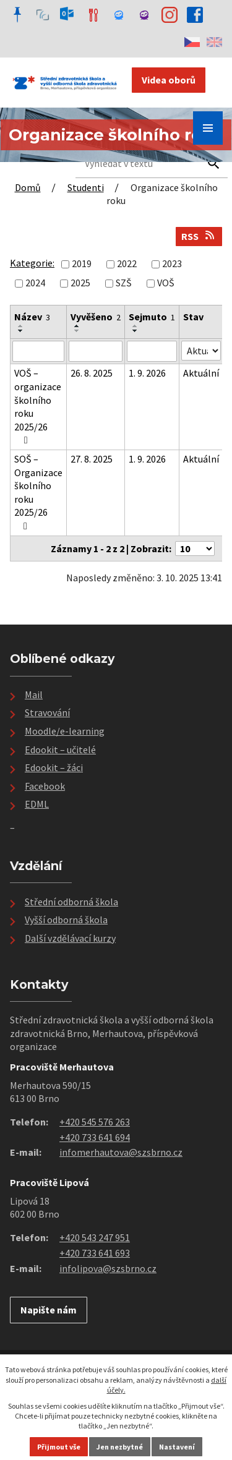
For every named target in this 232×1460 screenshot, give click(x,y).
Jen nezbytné (120, 1446)
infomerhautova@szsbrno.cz (121, 1152)
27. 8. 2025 (92, 459)
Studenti (85, 187)
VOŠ (165, 282)
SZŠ (124, 282)
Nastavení (177, 1446)
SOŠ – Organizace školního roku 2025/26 (38, 492)
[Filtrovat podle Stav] (201, 351)
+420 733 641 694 (94, 1137)
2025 (80, 282)
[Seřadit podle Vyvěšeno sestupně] (77, 330)
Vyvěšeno (96, 316)
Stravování (47, 712)
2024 (35, 282)
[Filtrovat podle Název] (38, 351)
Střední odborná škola (71, 901)
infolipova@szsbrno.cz (108, 1268)
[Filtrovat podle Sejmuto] (152, 351)
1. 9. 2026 (147, 373)
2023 (172, 263)
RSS (198, 236)
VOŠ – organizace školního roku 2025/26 (37, 406)
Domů (28, 187)
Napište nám (48, 1310)
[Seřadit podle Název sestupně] (21, 330)
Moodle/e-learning (65, 731)
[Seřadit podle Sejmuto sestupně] (135, 330)
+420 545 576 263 (94, 1122)
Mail (34, 694)
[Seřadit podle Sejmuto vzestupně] (135, 325)
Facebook (45, 786)
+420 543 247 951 (94, 1237)
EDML (37, 804)
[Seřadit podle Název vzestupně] (21, 325)
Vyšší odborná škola (66, 919)
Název (32, 316)
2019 (82, 263)
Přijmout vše (58, 1446)
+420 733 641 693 (94, 1253)
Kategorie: (32, 263)
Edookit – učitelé (60, 749)
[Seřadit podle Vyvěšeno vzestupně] (77, 325)
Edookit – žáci (54, 767)
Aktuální (201, 373)
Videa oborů (168, 80)
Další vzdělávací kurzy (70, 938)
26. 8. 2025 (92, 373)
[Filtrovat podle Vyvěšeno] (95, 351)
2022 (127, 263)
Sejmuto (152, 316)
